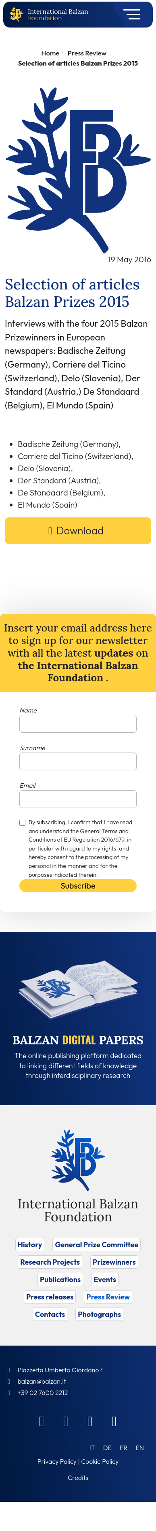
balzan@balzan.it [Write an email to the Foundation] (41, 1381)
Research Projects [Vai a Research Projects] (50, 1262)
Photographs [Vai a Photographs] (99, 1314)
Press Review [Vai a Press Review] (108, 1296)
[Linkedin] (66, 1421)
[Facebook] (42, 1421)
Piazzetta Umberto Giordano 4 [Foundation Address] (60, 1370)
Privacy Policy (57, 1461)
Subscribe (77, 885)
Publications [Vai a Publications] (60, 1279)
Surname (32, 748)
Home (51, 53)
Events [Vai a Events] (105, 1279)
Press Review (87, 53)
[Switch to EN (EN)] (139, 1447)
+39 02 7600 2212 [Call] (42, 1393)
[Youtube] (114, 1421)
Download (80, 530)
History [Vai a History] (30, 1244)
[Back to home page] (18, 15)
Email (27, 785)
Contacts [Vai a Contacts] (50, 1314)
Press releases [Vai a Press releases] (49, 1296)
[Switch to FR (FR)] (123, 1447)
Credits (78, 1478)
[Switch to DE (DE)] (107, 1447)
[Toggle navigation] (129, 15)
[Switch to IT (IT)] (92, 1447)
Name (28, 710)
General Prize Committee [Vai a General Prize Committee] (96, 1244)
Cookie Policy (100, 1461)
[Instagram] (90, 1421)
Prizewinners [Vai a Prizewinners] (114, 1262)
